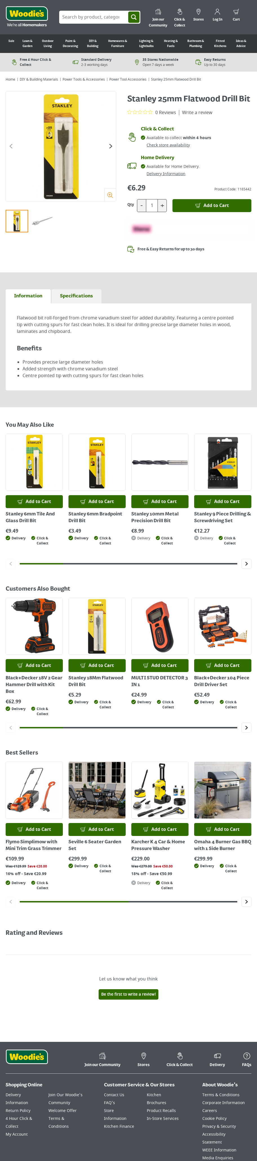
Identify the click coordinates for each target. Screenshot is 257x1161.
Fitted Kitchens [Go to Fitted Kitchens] (220, 43)
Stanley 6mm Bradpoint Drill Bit (95, 517)
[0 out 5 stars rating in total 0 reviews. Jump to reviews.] (151, 112)
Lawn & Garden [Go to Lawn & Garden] (27, 43)
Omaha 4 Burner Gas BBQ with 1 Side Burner (222, 845)
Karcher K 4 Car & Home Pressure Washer (158, 845)
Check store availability (168, 145)
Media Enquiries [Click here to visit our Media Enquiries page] (217, 1158)
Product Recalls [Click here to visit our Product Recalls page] (161, 1111)
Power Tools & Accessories (84, 79)
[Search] (133, 17)
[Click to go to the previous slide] (11, 146)
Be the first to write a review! (128, 994)
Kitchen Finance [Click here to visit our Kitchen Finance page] (119, 1126)
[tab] (28, 296)
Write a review (197, 112)
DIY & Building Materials (39, 79)
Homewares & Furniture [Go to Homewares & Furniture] (117, 43)
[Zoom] (110, 194)
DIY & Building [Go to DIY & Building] (92, 43)
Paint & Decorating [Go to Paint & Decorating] (70, 43)
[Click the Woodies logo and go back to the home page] (27, 17)
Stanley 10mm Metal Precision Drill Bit (155, 517)
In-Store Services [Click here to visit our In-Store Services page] (163, 1119)
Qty (130, 205)
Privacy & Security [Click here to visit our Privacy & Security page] (219, 1126)
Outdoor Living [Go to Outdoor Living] (48, 43)
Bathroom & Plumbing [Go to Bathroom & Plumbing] (195, 43)
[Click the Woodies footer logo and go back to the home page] (27, 1060)
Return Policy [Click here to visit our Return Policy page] (18, 1111)
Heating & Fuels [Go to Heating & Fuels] (171, 43)
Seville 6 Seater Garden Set (94, 845)
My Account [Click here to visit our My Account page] (17, 1134)
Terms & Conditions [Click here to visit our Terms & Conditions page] (221, 1095)
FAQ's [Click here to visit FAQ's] (109, 1103)
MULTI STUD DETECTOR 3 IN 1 (159, 681)
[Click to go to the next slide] (111, 146)
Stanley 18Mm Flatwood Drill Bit (95, 681)
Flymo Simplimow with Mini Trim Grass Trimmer (33, 845)
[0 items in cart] (236, 16)
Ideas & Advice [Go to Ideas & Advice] (241, 43)
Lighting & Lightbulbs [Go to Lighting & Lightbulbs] (146, 43)
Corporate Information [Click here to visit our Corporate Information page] (223, 1103)
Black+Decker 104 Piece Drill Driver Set (221, 681)
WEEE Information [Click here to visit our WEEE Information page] (219, 1150)
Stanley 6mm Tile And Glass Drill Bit (30, 517)
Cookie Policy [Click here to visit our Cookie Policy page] (214, 1119)
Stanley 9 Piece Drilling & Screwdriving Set (222, 517)
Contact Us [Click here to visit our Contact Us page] (114, 1095)
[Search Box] (99, 17)
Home (10, 79)
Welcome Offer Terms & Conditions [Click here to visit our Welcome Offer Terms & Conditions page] (62, 1118)
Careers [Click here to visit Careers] (209, 1111)
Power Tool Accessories (128, 79)
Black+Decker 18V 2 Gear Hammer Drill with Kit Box (34, 685)
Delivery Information (166, 174)
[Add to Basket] (211, 205)
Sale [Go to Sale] (11, 41)
